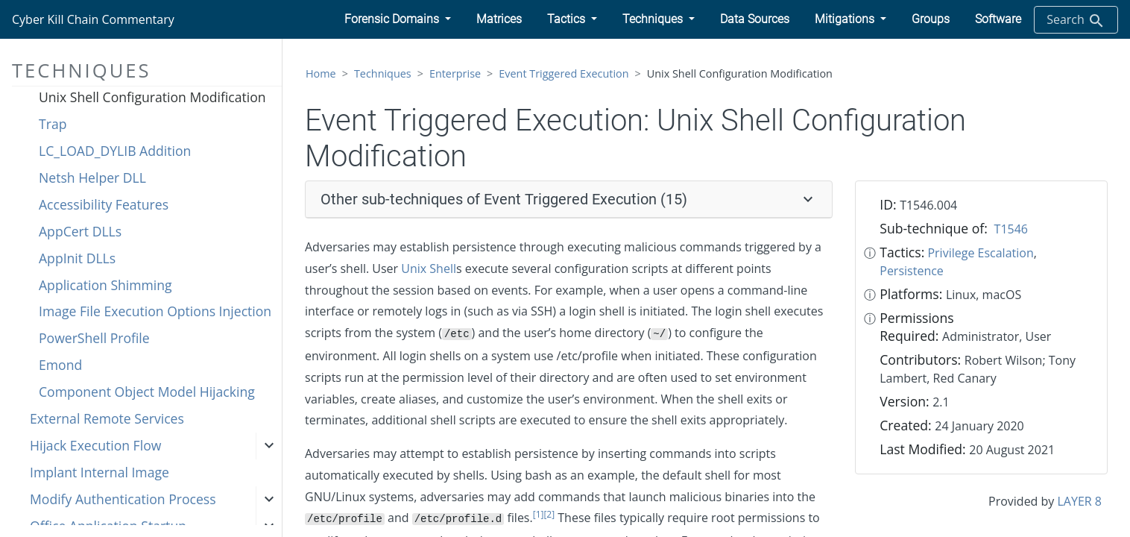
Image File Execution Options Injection (155, 311)
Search (1076, 20)
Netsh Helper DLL (92, 177)
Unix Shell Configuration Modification (152, 97)
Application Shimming (105, 285)
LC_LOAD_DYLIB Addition (115, 151)
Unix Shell (428, 268)
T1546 (1011, 229)
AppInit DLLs (77, 258)
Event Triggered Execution (563, 73)
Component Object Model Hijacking (147, 392)
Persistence (912, 271)
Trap (52, 124)
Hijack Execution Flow (95, 445)
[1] (538, 514)
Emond (60, 365)
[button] (398, 19)
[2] (549, 514)
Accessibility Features (103, 204)
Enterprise (455, 73)
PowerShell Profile (94, 338)
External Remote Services (107, 418)
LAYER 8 (1080, 501)
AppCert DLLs (80, 231)
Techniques (382, 73)
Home (321, 73)
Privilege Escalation (980, 253)
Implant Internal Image (99, 472)
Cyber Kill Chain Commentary (93, 19)
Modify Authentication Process (123, 499)
